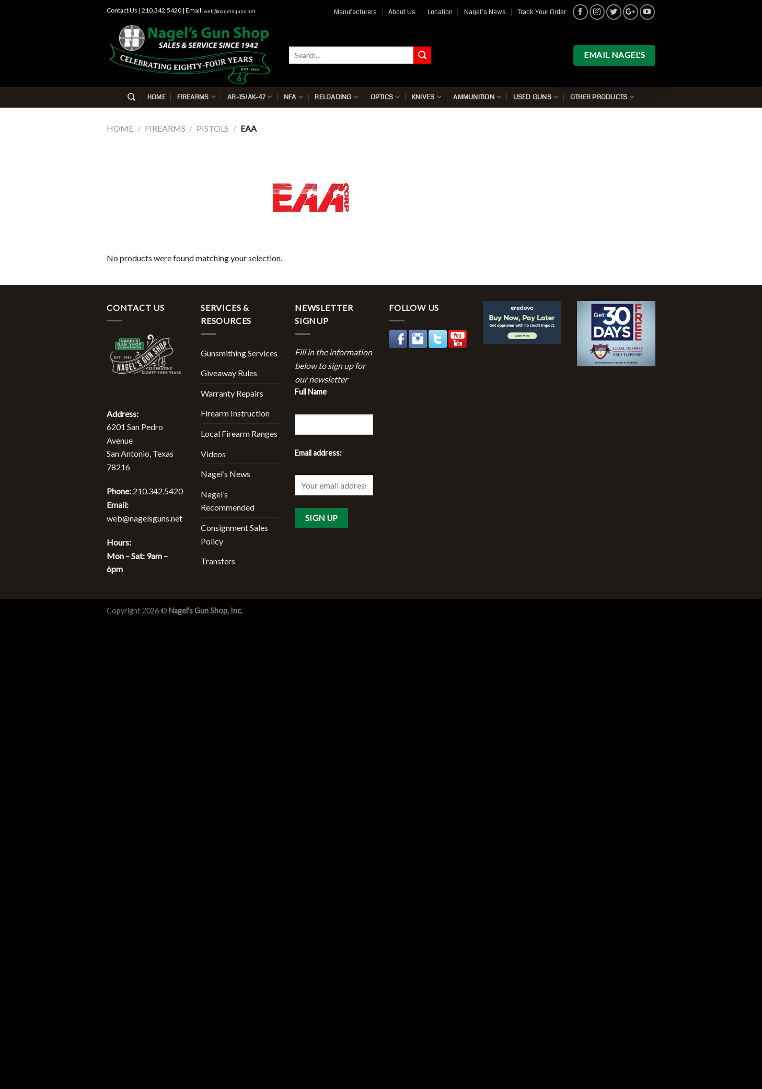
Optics (385, 97)
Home (156, 97)
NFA (293, 97)
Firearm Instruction (235, 413)
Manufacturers (355, 12)
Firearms (196, 97)
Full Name (311, 391)
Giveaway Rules (229, 373)
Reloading (337, 97)
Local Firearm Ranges (239, 433)
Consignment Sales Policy (234, 534)
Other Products (602, 97)
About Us (401, 12)
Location (440, 12)
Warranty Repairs (232, 393)
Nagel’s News (485, 12)
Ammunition (477, 97)
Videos (213, 454)
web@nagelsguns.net (229, 11)
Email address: (318, 452)
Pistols (213, 128)
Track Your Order (541, 12)
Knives (427, 97)
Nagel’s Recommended (228, 501)
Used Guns (536, 97)
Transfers (218, 561)
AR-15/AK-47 (249, 97)
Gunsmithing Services (239, 353)
